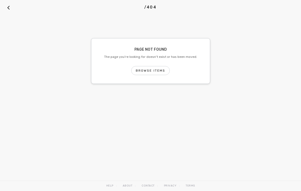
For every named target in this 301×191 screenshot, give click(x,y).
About (128, 185)
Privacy (170, 185)
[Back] (8, 7)
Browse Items (151, 70)
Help (109, 185)
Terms (190, 185)
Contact (148, 185)
